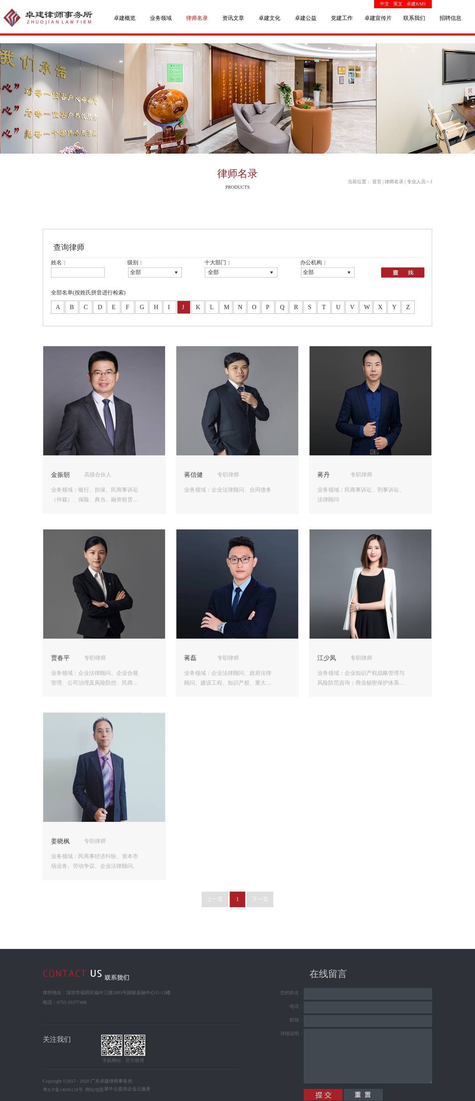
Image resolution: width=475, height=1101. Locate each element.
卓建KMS (416, 4)
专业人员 (416, 181)
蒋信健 (193, 474)
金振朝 (60, 474)
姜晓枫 (60, 841)
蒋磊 (190, 658)
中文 (384, 4)
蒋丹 (323, 474)
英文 (398, 4)
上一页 (215, 899)
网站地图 (93, 1089)
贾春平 (60, 658)
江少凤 (326, 658)
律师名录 (394, 181)
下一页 (260, 899)
